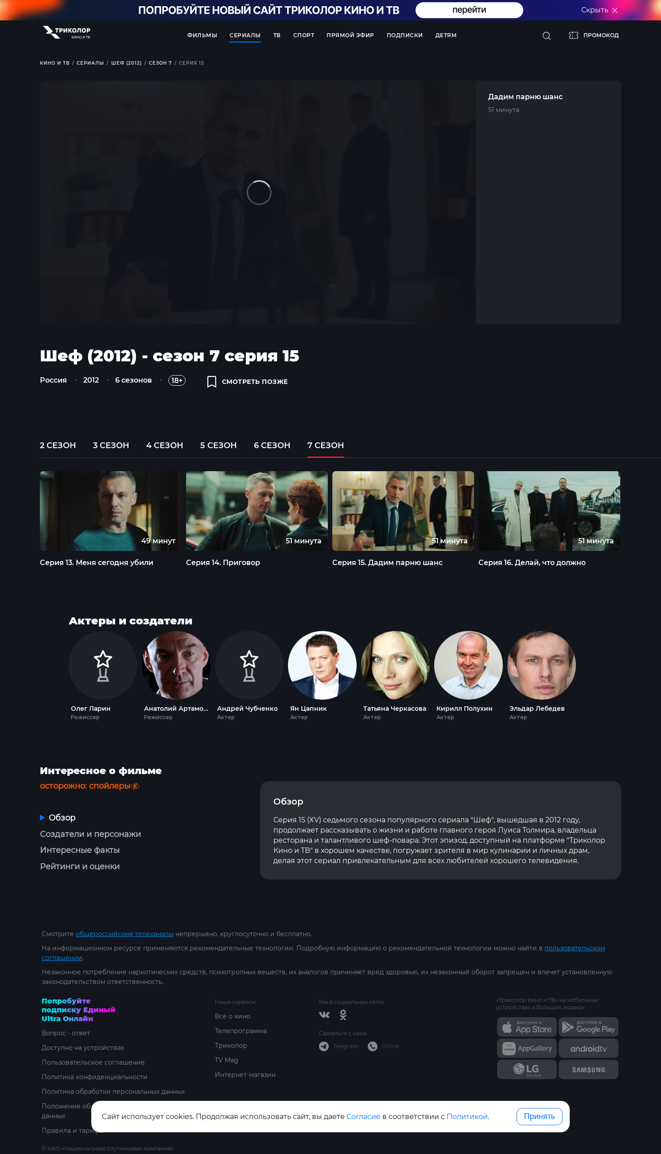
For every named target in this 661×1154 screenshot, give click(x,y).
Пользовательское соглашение (93, 1062)
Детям (446, 35)
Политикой (467, 1116)
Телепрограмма (241, 1031)
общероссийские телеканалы (125, 934)
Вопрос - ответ (66, 1033)
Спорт (304, 35)
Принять (539, 1116)
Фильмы (202, 35)
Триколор (231, 1045)
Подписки (405, 35)
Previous (24, 510)
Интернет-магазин (245, 1075)
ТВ (277, 35)
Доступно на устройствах (83, 1048)
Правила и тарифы (73, 1131)
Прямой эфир (350, 35)
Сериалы (245, 35)
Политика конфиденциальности (95, 1077)
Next (637, 510)
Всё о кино (232, 1016)
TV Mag (226, 1060)
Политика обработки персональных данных (113, 1092)
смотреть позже (247, 382)
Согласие (363, 1116)
